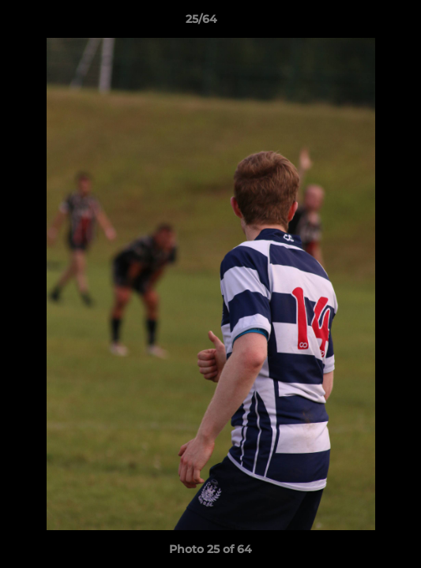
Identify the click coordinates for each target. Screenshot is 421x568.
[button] (364, 23)
